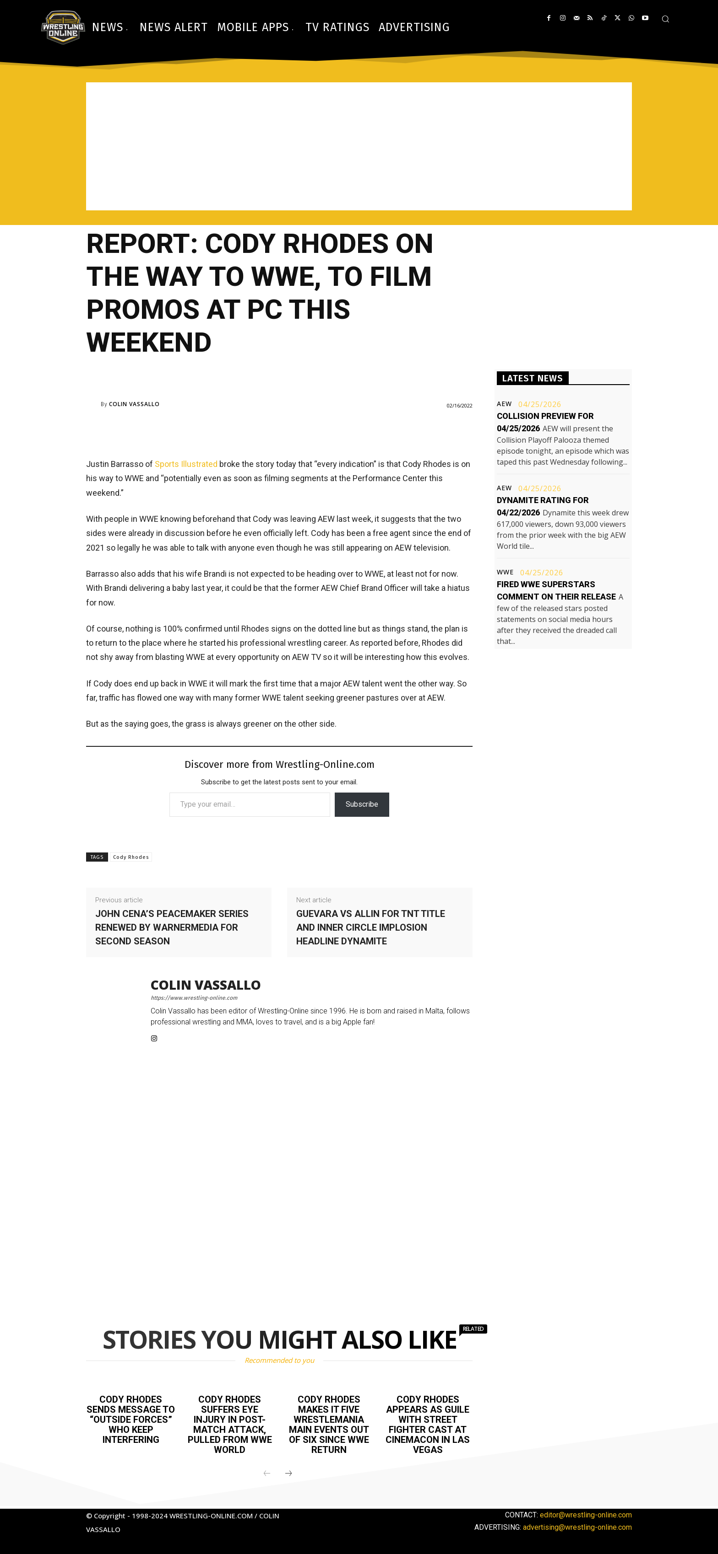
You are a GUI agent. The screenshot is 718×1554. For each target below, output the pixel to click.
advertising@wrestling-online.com (577, 1527)
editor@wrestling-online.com (586, 1515)
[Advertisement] (359, 146)
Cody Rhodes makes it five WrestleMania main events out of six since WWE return (329, 1424)
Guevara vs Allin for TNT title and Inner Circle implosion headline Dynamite (370, 927)
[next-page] (288, 1474)
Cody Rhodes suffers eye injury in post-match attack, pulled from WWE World (230, 1424)
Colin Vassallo (134, 404)
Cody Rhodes (131, 857)
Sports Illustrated (186, 464)
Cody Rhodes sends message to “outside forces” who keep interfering (131, 1419)
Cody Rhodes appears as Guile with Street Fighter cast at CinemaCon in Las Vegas (428, 1424)
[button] (665, 18)
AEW (504, 404)
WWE (505, 572)
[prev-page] (267, 1474)
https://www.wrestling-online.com (194, 998)
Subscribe (362, 804)
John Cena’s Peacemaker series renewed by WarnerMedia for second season (172, 927)
